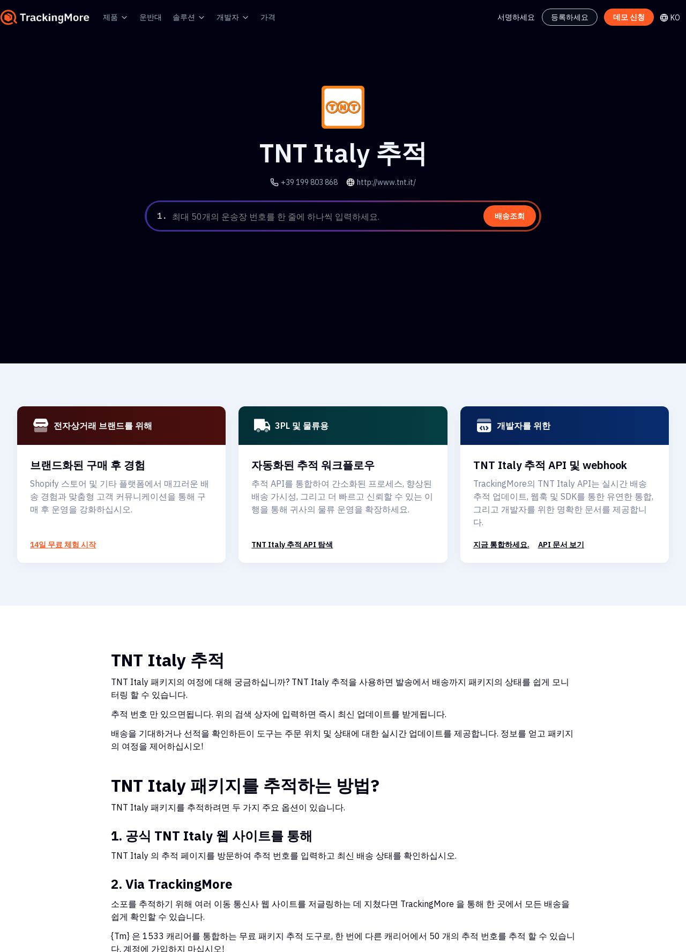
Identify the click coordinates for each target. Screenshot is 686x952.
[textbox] (354, 216)
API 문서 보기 (561, 544)
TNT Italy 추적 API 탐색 (291, 544)
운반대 (150, 17)
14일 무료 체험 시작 (63, 544)
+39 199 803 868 (312, 182)
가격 (267, 17)
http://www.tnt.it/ (383, 182)
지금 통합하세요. (501, 544)
